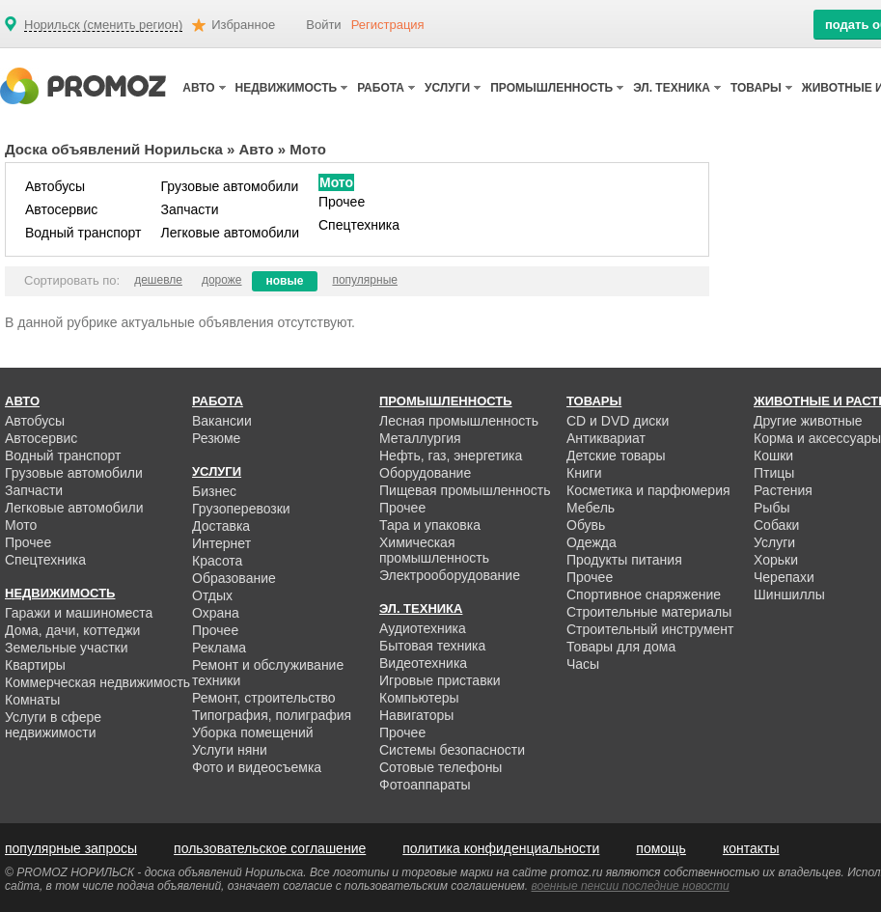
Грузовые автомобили (229, 186)
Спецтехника (358, 225)
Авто (256, 149)
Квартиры (35, 665)
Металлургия (420, 438)
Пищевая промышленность (465, 490)
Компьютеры (419, 697)
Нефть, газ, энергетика (450, 455)
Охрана (215, 613)
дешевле (158, 280)
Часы (582, 664)
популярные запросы (71, 848)
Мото (336, 182)
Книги (584, 473)
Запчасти (189, 209)
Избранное (243, 24)
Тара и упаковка (430, 525)
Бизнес (214, 491)
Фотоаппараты (425, 784)
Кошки (773, 455)
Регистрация (388, 24)
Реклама (219, 647)
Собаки (776, 525)
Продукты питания (624, 559)
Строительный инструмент (649, 629)
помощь (661, 848)
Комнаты (32, 699)
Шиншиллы (789, 594)
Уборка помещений (253, 732)
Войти (323, 24)
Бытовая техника (432, 645)
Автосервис (61, 209)
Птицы (774, 473)
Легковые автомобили (229, 232)
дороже (222, 280)
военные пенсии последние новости (631, 886)
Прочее (341, 201)
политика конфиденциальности (500, 848)
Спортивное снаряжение (643, 594)
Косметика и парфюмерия (648, 490)
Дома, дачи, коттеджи (72, 630)
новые (285, 281)
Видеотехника (423, 663)
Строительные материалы (648, 612)
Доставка (221, 526)
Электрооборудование (449, 575)
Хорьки (776, 559)
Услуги (774, 542)
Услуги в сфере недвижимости (53, 724)
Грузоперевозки (241, 508)
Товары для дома (620, 646)
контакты (751, 848)
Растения (783, 490)
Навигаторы (416, 715)
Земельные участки (66, 647)
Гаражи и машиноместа (78, 613)
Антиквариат (606, 438)
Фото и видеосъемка (256, 767)
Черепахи (784, 577)
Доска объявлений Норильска (114, 149)
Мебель (590, 507)
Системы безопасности (452, 750)
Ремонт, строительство (264, 697)
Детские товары (616, 455)
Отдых (212, 595)
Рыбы (771, 507)
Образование (234, 578)
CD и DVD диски (617, 420)
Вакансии (222, 420)
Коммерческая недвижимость (97, 682)
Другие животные (808, 420)
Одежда (591, 542)
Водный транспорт (83, 232)
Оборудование (425, 473)
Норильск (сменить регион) (103, 25)
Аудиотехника (422, 628)
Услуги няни (229, 750)
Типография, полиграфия (271, 715)
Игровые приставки (440, 680)
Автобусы (55, 186)
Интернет (221, 543)
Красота (217, 560)
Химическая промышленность (434, 550)
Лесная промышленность (458, 420)
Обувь (585, 525)
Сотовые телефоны (440, 767)
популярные (365, 280)
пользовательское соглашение (270, 848)
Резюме (216, 438)
